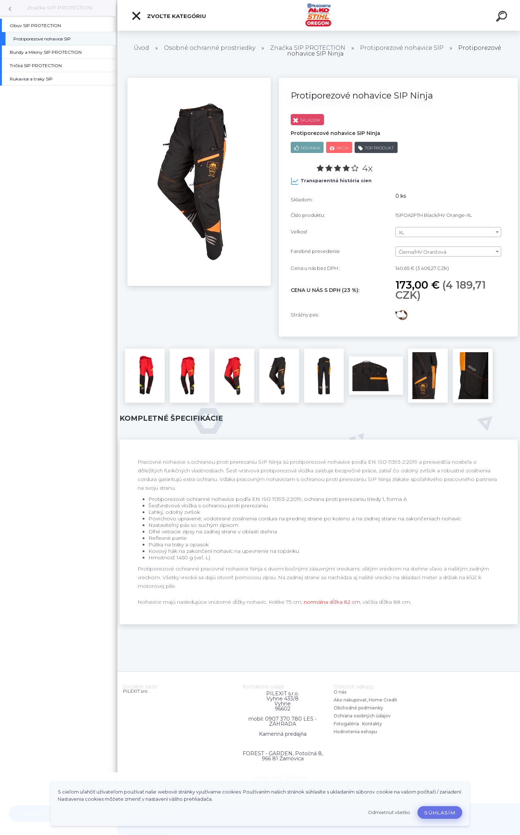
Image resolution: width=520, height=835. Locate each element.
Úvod (141, 47)
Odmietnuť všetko (389, 812)
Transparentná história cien (331, 181)
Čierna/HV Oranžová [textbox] (422, 252)
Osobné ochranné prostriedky (209, 47)
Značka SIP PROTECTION (59, 7)
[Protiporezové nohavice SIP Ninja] (199, 80)
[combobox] (448, 232)
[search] (502, 17)
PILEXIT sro (135, 691)
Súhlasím (439, 813)
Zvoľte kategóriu (168, 16)
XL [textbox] (401, 232)
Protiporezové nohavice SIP (401, 47)
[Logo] (319, 15)
